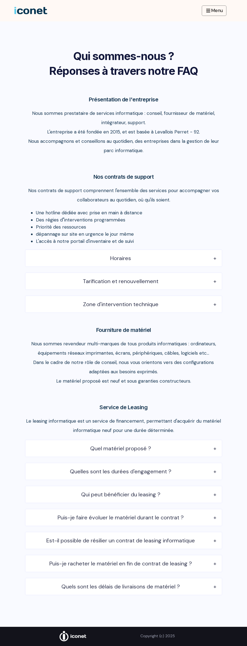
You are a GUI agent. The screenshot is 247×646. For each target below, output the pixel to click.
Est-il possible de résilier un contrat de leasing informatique (120, 540)
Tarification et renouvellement (120, 281)
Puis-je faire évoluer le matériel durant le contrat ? (121, 517)
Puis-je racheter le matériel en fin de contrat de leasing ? (120, 563)
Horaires (120, 258)
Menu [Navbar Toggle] (214, 10)
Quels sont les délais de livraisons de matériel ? (120, 586)
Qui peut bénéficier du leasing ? (120, 494)
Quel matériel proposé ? (120, 448)
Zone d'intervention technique (120, 304)
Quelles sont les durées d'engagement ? (120, 471)
